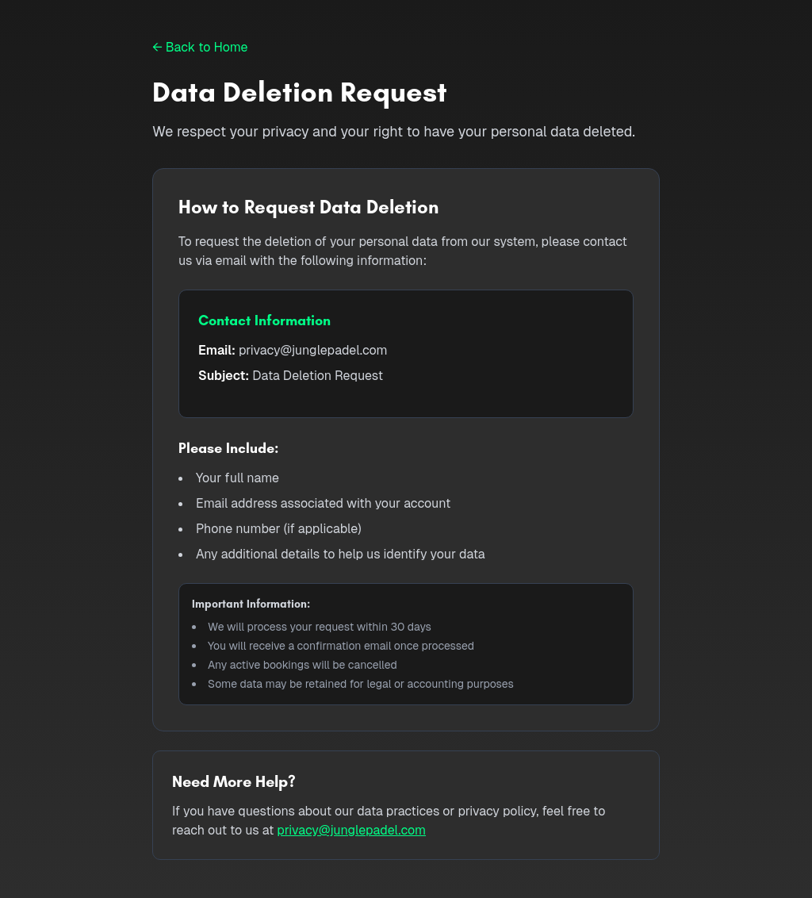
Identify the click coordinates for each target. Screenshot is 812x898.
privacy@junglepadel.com (351, 830)
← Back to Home (200, 47)
